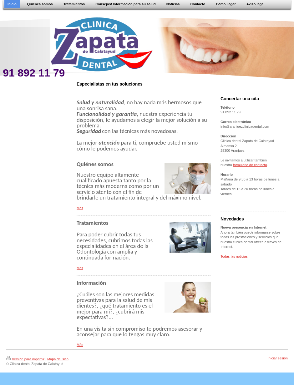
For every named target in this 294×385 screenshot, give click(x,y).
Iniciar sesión (278, 358)
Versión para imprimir (25, 359)
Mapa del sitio (57, 359)
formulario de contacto (250, 165)
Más (80, 208)
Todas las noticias (234, 256)
